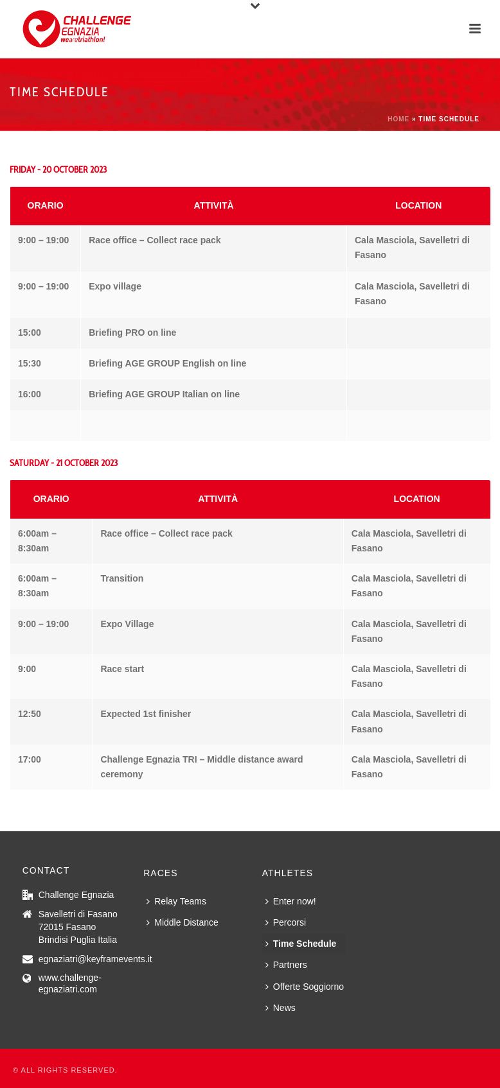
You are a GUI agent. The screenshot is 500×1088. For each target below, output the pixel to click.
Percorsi (285, 922)
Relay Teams (176, 901)
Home (398, 119)
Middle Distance (183, 922)
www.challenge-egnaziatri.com (70, 983)
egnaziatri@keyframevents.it (95, 959)
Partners (286, 965)
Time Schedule (301, 943)
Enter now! (290, 901)
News (280, 1008)
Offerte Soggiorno (304, 986)
